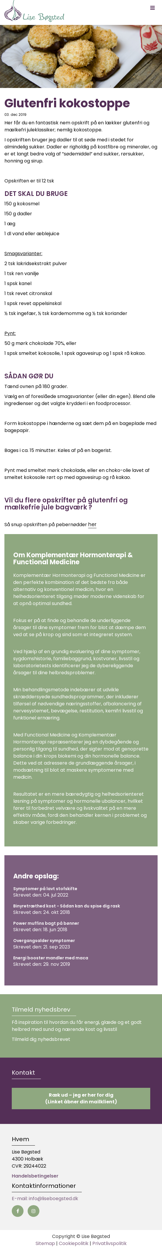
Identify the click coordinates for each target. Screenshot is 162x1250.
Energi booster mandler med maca (50, 958)
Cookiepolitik (73, 1243)
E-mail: (20, 1198)
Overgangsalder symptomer (44, 941)
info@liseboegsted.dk (53, 1198)
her (92, 524)
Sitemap (45, 1243)
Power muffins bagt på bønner (46, 923)
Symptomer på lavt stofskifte (45, 889)
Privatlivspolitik (109, 1243)
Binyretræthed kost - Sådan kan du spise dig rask (66, 906)
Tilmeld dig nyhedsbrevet (41, 1039)
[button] (152, 8)
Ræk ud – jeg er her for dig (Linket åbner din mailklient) (81, 1098)
